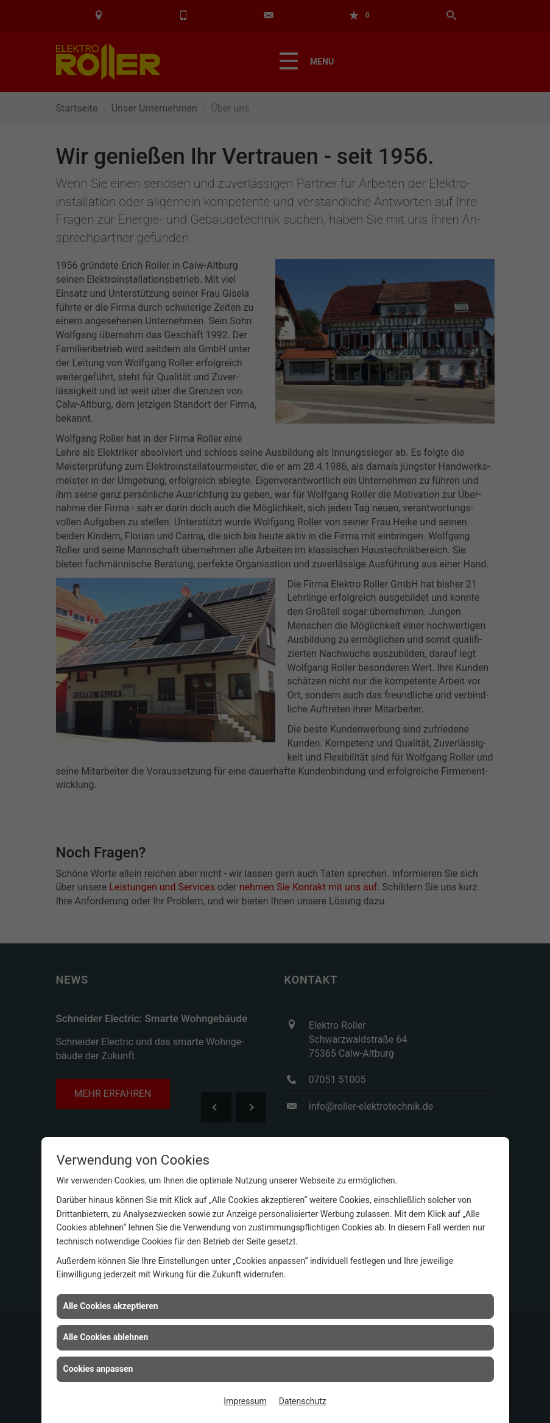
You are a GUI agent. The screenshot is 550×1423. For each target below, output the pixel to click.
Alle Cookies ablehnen (106, 1337)
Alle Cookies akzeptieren (110, 1306)
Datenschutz (302, 1401)
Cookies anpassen (98, 1369)
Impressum (245, 1401)
